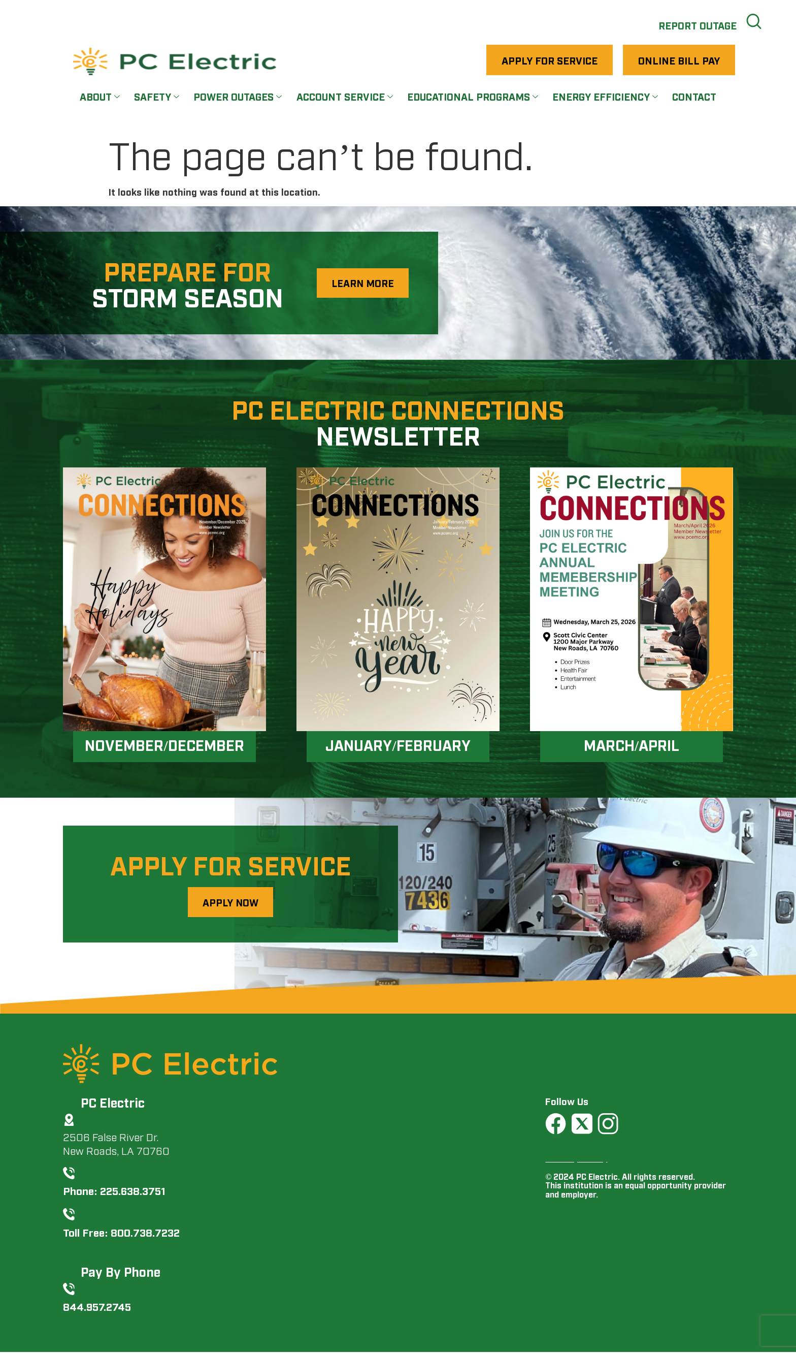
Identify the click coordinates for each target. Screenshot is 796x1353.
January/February (398, 745)
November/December (164, 745)
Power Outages (237, 97)
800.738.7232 (145, 1232)
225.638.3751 (132, 1191)
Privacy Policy (576, 1158)
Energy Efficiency (606, 97)
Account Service (344, 97)
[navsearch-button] (753, 20)
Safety (156, 97)
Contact (696, 97)
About (99, 97)
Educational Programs (474, 97)
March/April (631, 745)
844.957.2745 (97, 1307)
